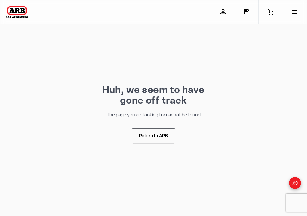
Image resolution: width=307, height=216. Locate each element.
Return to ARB (153, 136)
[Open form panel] (295, 183)
